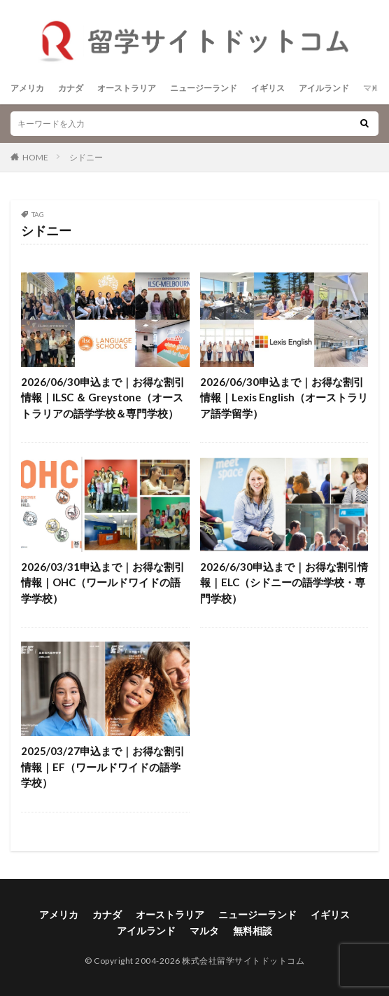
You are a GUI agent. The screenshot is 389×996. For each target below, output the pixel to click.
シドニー (86, 157)
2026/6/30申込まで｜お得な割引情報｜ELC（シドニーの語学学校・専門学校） (284, 582)
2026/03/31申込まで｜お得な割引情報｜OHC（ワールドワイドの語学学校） (103, 582)
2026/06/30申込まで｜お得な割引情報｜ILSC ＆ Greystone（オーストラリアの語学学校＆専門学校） (103, 397)
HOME (35, 157)
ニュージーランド (203, 88)
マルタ (375, 88)
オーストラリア (126, 88)
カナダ (70, 88)
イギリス (268, 88)
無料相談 (252, 930)
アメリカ (27, 88)
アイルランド (324, 88)
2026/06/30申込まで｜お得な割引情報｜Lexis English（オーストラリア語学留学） (284, 397)
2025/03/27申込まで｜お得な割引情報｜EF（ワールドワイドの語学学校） (103, 767)
